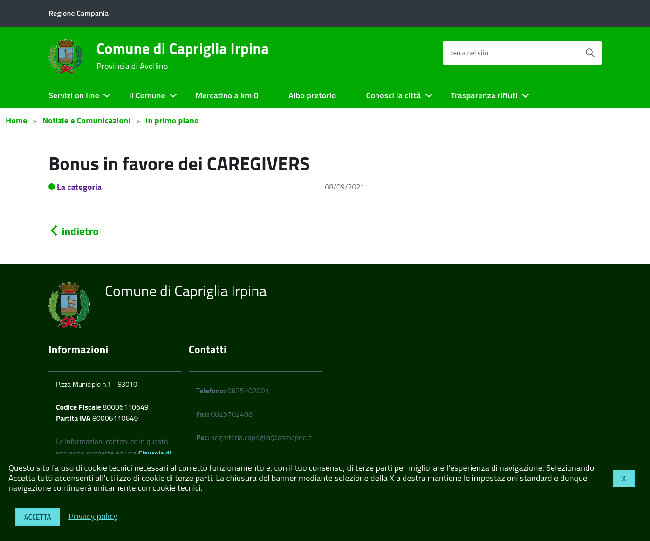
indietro (73, 231)
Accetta (37, 517)
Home (16, 120)
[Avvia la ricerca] (590, 53)
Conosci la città (393, 95)
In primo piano (172, 120)
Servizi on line (73, 95)
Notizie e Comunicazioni (86, 120)
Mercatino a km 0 (227, 95)
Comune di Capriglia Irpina (182, 56)
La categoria (79, 187)
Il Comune (147, 95)
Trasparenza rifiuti (484, 95)
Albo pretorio (312, 95)
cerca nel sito (469, 53)
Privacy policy (92, 515)
